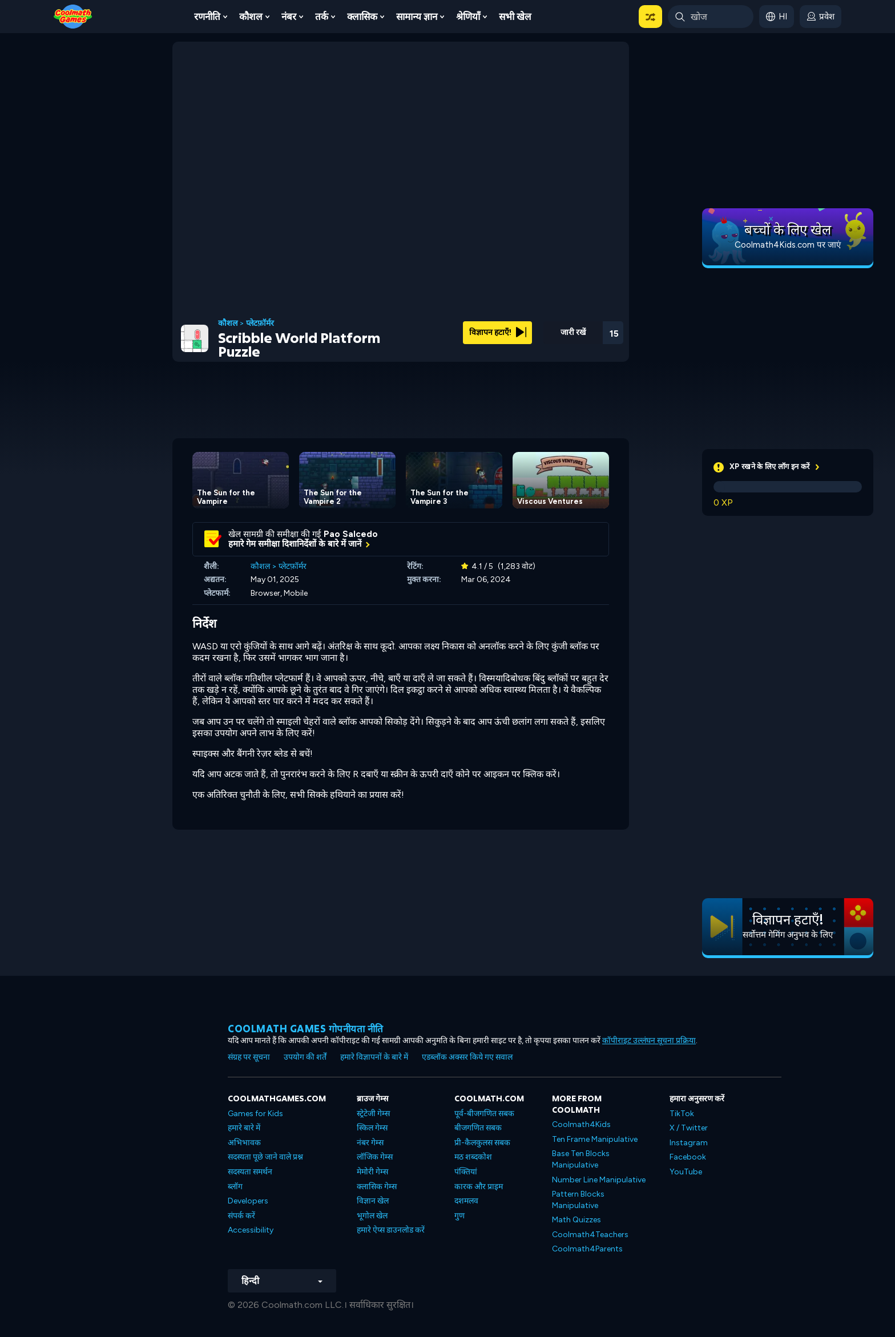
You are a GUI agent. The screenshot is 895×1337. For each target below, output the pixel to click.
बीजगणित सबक (478, 1128)
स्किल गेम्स (372, 1128)
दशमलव (466, 1201)
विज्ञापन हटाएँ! (497, 332)
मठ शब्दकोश (473, 1157)
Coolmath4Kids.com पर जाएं (788, 245)
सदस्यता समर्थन (250, 1172)
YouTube (686, 1172)
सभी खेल (515, 16)
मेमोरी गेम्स (372, 1172)
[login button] (820, 16)
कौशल (251, 16)
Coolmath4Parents (587, 1249)
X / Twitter (689, 1128)
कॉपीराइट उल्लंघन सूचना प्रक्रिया (649, 1040)
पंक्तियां (465, 1172)
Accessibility (250, 1230)
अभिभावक (244, 1143)
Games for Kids (255, 1113)
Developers (248, 1201)
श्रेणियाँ (468, 16)
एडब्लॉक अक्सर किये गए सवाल (467, 1057)
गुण (459, 1216)
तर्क (321, 16)
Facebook (688, 1157)
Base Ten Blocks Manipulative (581, 1159)
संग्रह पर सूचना (249, 1057)
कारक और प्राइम (478, 1186)
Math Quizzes (576, 1220)
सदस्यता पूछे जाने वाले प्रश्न (265, 1157)
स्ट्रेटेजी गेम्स (373, 1113)
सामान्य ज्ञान (416, 16)
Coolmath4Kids (581, 1124)
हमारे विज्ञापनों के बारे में (374, 1057)
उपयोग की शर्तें (305, 1057)
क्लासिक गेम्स (377, 1186)
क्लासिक (362, 16)
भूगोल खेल (372, 1216)
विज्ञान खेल (373, 1201)
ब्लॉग (235, 1186)
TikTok (682, 1113)
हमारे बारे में (244, 1128)
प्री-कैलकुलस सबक (482, 1143)
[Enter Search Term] (710, 16)
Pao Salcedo (351, 534)
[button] (650, 16)
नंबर (288, 16)
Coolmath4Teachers (590, 1234)
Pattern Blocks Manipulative (578, 1199)
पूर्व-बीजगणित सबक (484, 1113)
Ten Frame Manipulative (595, 1139)
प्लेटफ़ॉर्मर (260, 323)
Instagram (689, 1143)
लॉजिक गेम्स (375, 1157)
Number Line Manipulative (599, 1180)
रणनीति (207, 16)
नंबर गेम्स (370, 1143)
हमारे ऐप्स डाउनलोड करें (391, 1230)
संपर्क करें (241, 1216)
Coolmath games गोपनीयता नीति (306, 1028)
